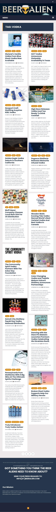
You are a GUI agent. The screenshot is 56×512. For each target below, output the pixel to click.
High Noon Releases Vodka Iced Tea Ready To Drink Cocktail (40, 112)
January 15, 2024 (9, 325)
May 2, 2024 (8, 165)
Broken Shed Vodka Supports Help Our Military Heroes (40, 393)
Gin (7, 207)
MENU (5, 17)
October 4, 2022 (9, 429)
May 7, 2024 (34, 118)
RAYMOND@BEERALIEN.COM (20, 466)
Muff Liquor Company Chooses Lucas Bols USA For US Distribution (14, 213)
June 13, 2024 (8, 115)
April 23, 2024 (9, 219)
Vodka (18, 51)
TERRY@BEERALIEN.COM (36, 466)
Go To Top (28, 508)
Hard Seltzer (15, 422)
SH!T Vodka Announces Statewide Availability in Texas (40, 57)
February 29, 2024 (36, 287)
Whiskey (16, 207)
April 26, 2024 (35, 165)
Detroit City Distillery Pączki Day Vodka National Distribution (15, 321)
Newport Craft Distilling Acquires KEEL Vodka (13, 110)
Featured (8, 51)
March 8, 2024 (9, 275)
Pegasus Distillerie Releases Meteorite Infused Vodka (40, 160)
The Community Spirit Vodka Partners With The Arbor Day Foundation (13, 268)
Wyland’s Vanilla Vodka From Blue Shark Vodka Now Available (13, 57)
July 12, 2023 (8, 381)
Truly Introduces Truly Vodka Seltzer (14, 426)
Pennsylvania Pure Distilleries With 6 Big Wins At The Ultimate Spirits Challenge (15, 375)
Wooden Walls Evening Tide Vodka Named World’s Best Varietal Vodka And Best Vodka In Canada (40, 219)
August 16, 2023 (35, 343)
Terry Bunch (19, 63)
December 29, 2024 (10, 63)
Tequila (45, 271)
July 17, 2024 (34, 63)
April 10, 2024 (35, 227)
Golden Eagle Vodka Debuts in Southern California (14, 160)
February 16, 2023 (36, 398)
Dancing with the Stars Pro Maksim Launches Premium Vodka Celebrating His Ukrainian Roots (40, 336)
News (13, 51)
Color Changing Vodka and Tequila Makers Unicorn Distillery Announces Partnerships (40, 280)
